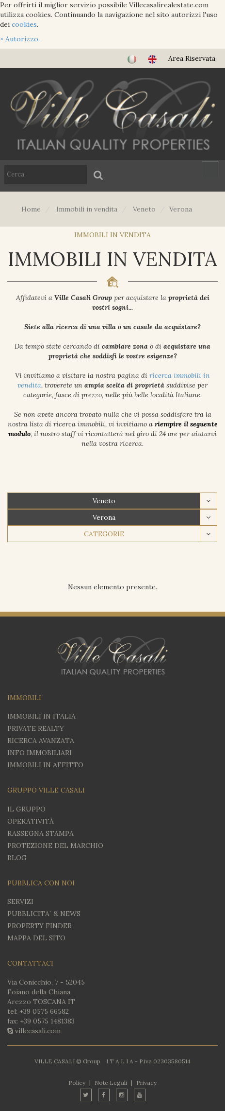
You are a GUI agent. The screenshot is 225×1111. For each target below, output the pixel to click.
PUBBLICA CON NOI (41, 883)
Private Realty (35, 728)
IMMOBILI (24, 697)
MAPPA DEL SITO (36, 938)
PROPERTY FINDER (39, 925)
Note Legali (111, 1082)
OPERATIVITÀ (30, 821)
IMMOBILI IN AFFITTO (45, 764)
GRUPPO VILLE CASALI (46, 790)
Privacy (146, 1082)
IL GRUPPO (26, 809)
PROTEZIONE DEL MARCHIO (55, 845)
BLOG (17, 857)
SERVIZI (20, 901)
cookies (24, 24)
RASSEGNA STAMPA (40, 833)
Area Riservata (191, 58)
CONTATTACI (30, 963)
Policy (76, 1082)
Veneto (104, 500)
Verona (104, 517)
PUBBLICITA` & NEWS (43, 913)
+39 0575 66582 (44, 1011)
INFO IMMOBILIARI (39, 752)
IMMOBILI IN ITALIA (41, 716)
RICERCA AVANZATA (40, 740)
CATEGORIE (104, 533)
